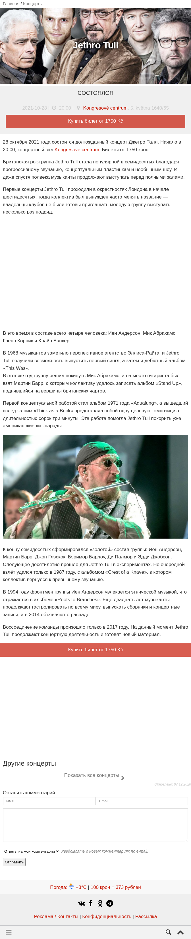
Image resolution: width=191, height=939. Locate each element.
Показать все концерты (91, 775)
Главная (11, 3)
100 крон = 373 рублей (116, 887)
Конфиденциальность (106, 916)
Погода (68, 887)
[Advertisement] (95, 706)
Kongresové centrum (105, 108)
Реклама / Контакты (56, 916)
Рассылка (146, 916)
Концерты (33, 3)
